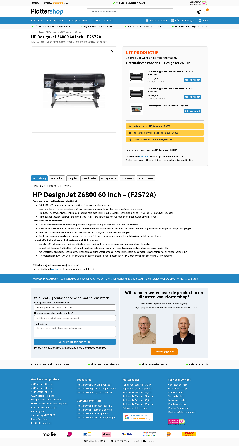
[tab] (39, 178)
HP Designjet (38, 411)
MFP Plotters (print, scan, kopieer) (49, 403)
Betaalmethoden (177, 400)
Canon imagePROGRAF (43, 415)
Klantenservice (176, 392)
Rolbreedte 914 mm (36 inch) (138, 404)
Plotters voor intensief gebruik (93, 413)
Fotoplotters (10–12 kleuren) (46, 399)
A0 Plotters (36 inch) (42, 384)
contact (55, 269)
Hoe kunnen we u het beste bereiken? (53, 313)
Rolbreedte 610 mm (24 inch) (138, 396)
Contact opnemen (177, 384)
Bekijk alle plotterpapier (135, 408)
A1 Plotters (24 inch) (42, 392)
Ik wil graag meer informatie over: (52, 302)
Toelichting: (40, 324)
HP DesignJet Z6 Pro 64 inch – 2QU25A (168, 105)
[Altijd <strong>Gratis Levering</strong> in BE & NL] (114, 3)
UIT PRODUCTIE (142, 52)
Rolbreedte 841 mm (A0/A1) (137, 400)
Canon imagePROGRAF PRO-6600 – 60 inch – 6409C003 (171, 90)
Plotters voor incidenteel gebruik (94, 405)
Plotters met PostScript (44, 407)
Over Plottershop (177, 388)
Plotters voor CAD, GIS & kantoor (94, 384)
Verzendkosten (176, 396)
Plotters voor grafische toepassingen (96, 388)
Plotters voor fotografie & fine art (94, 392)
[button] (112, 51)
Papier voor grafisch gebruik (137, 388)
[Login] (199, 12)
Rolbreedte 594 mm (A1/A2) (137, 392)
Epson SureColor (39, 419)
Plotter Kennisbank (178, 408)
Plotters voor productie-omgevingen (96, 417)
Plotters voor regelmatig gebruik (94, 409)
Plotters (42, 32)
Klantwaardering (177, 404)
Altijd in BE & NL (130, 2)
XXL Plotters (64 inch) (42, 396)
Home (33, 32)
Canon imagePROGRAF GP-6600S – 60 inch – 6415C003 (171, 73)
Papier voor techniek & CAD (137, 384)
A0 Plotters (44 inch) (42, 388)
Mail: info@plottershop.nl (181, 412)
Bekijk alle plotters (41, 423)
